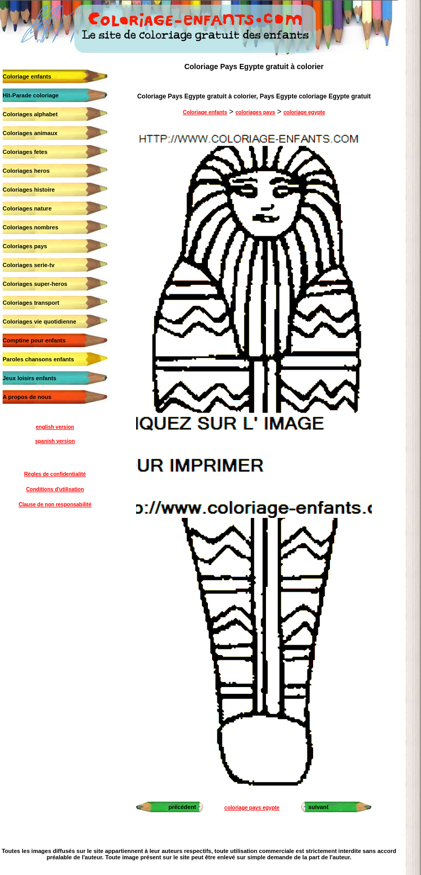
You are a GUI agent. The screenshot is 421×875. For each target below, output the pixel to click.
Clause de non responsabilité (55, 504)
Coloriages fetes (25, 152)
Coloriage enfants (27, 76)
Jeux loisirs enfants (30, 378)
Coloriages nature (27, 208)
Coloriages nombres (30, 227)
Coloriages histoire (29, 189)
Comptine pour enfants (34, 340)
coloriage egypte (304, 112)
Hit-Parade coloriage (31, 95)
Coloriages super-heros (35, 284)
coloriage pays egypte (252, 808)
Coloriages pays (25, 246)
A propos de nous (27, 397)
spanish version (55, 441)
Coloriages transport (31, 303)
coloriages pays (255, 112)
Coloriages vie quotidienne (39, 321)
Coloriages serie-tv (28, 265)
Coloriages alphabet (30, 114)
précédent (182, 807)
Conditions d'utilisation (55, 489)
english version (55, 427)
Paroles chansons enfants (38, 359)
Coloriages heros (26, 171)
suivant (318, 807)
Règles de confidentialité (55, 474)
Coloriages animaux (30, 133)
